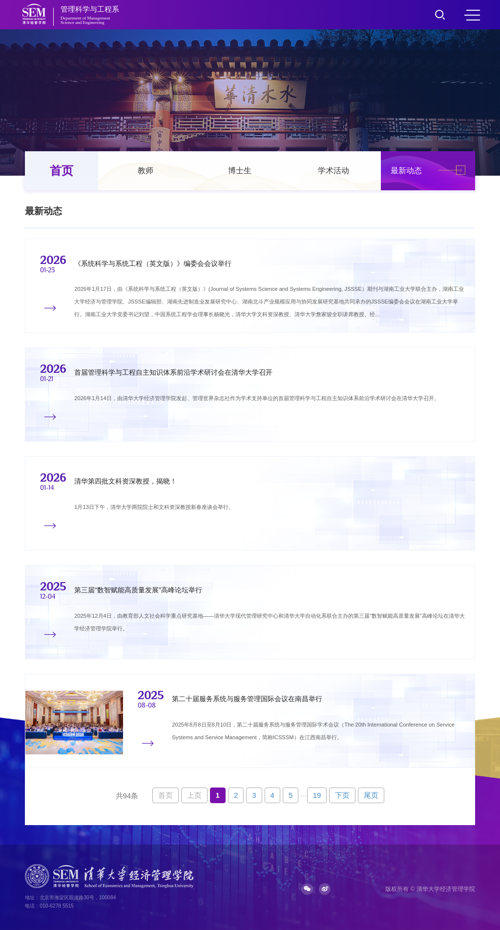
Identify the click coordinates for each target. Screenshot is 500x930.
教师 (145, 170)
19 (317, 795)
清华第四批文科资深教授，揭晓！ (125, 481)
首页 (61, 170)
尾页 (371, 795)
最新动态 (406, 170)
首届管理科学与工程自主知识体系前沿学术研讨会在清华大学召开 (173, 373)
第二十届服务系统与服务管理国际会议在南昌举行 (247, 699)
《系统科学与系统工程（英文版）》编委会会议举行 (152, 263)
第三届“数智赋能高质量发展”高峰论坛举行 (138, 590)
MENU (472, 15)
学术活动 (333, 170)
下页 (342, 795)
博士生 (239, 170)
